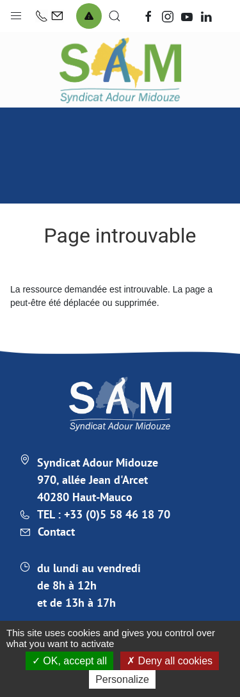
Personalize (122, 679)
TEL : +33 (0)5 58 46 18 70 (103, 514)
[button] (16, 12)
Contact (56, 531)
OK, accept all (69, 660)
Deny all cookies (169, 660)
